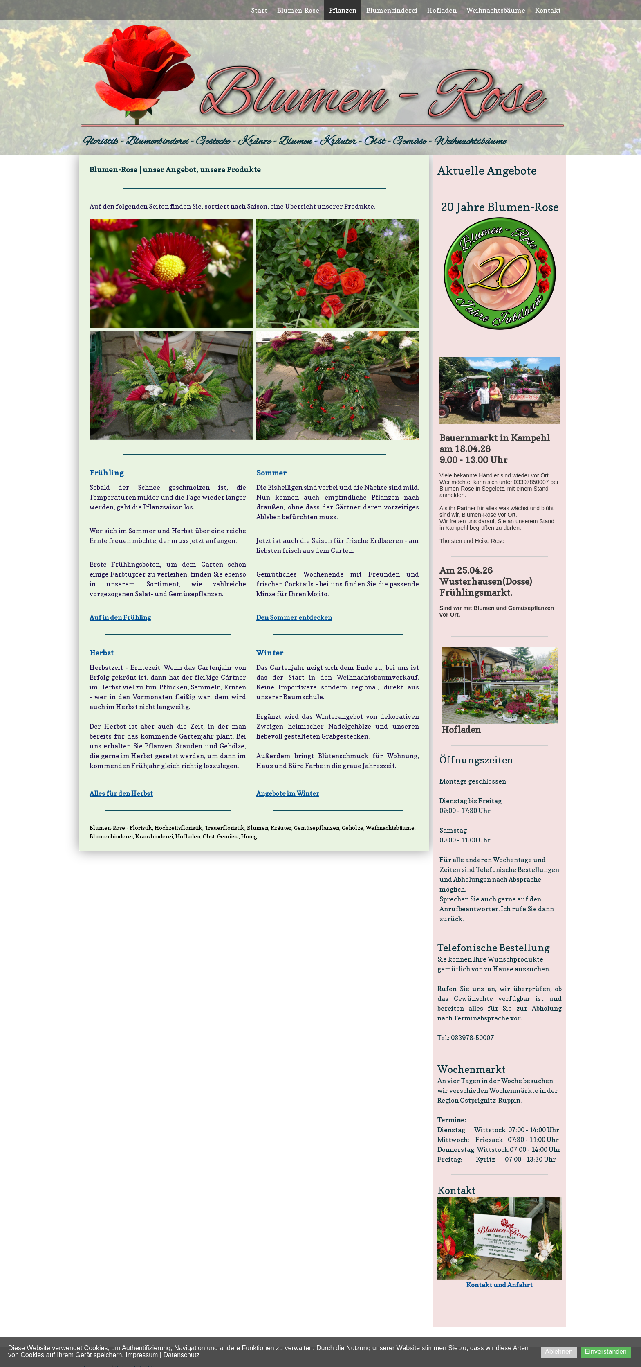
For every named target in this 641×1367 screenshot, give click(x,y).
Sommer (271, 472)
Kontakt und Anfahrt (499, 1285)
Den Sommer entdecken (294, 617)
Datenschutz (181, 1354)
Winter (269, 653)
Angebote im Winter (287, 793)
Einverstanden (606, 1351)
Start (259, 10)
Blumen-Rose (298, 10)
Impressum (142, 1354)
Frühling (107, 472)
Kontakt (548, 10)
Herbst (102, 653)
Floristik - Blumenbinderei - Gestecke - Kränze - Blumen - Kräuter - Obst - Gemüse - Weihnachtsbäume (294, 142)
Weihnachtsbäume (495, 10)
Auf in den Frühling (120, 617)
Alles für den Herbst (121, 793)
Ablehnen (559, 1351)
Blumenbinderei (391, 10)
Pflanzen (342, 10)
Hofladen (442, 10)
